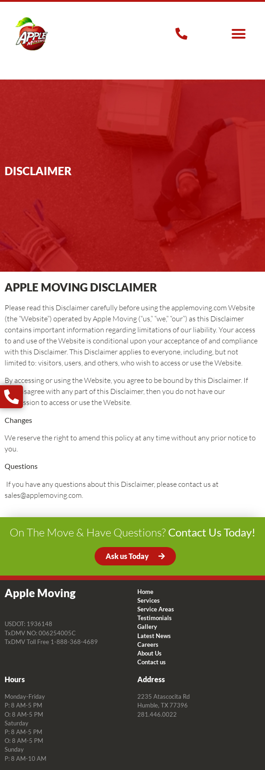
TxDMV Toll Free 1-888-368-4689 (51, 641)
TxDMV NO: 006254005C (40, 633)
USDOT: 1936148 (28, 623)
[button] (238, 34)
